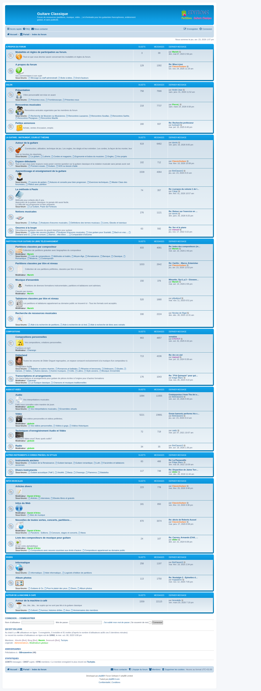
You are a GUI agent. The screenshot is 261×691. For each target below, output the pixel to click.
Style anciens (91, 371)
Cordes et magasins (61, 156)
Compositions (13, 332)
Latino (79, 371)
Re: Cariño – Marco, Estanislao (183, 263)
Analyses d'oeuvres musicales (53, 223)
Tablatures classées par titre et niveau (37, 298)
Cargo (175, 191)
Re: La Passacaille (177, 460)
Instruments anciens (27, 460)
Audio (18, 394)
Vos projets (121, 156)
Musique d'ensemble (27, 280)
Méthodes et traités (61, 256)
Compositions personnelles (31, 337)
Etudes (119, 369)
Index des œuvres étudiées (41, 232)
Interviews (44, 498)
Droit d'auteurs (80, 78)
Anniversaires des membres (84, 610)
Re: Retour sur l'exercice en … (183, 211)
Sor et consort (38, 234)
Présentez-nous (71, 100)
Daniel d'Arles (33, 496)
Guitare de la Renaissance (41, 463)
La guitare (34, 156)
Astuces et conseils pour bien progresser (67, 182)
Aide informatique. (52, 573)
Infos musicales (14, 481)
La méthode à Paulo (26, 189)
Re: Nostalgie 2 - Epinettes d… (183, 577)
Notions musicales (26, 211)
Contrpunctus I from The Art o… (184, 394)
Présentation (22, 90)
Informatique (22, 562)
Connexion (11, 618)
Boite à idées (65, 78)
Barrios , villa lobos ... (57, 234)
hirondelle (176, 600)
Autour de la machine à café (21, 595)
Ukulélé (59, 472)
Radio (18, 445)
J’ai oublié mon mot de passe (116, 622)
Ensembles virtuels (67, 409)
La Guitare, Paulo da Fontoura (42, 207)
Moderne (32, 258)
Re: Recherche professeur (181, 123)
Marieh (175, 52)
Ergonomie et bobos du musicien (88, 156)
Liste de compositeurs (39, 256)
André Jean (177, 90)
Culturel (33, 610)
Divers (9, 557)
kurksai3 (176, 125)
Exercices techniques (97, 182)
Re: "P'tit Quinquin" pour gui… (183, 375)
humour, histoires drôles (50, 610)
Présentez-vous (36, 100)
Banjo (68, 472)
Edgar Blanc (177, 378)
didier (175, 472)
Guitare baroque (63, 463)
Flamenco (91, 472)
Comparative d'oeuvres (80, 234)
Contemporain (46, 258)
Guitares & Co (35, 588)
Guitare (50, 166)
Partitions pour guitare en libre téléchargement (32, 241)
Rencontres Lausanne (77, 116)
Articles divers (23, 486)
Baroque (105, 256)
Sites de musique (36, 515)
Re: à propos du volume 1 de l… (184, 189)
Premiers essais (36, 166)
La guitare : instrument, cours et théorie (27, 138)
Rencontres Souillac (99, 116)
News (82, 533)
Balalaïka (103, 472)
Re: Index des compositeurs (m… (184, 246)
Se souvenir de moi (141, 622)
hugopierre (177, 580)
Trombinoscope (54, 100)
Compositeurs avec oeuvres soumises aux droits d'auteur (54, 550)
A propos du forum (16, 47)
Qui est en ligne (13, 629)
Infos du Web (22, 503)
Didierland (21, 355)
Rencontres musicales (28, 104)
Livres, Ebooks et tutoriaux (114, 223)
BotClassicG (177, 171)
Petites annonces (25, 123)
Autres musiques (57, 371)
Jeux (66, 610)
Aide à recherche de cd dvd (73, 325)
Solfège (33, 223)
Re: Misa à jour (176, 64)
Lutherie (45, 156)
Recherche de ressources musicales (36, 313)
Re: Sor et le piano (177, 227)
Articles (32, 498)
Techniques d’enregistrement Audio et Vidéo (40, 430)
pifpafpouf (176, 298)
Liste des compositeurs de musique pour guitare (43, 537)
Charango (31, 350)
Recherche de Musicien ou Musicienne (46, 116)
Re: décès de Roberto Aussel (182, 520)
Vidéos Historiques (78, 426)
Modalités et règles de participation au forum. (41, 52)
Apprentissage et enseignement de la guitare (40, 171)
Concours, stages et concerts (63, 533)
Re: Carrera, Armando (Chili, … (183, 537)
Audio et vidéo (13, 390)
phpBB (101, 676)
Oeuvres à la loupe (26, 227)
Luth (97, 463)
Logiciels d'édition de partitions (77, 573)
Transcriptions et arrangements (33, 375)
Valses (27, 371)
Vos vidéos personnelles (40, 426)
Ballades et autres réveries (41, 369)
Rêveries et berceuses (90, 369)
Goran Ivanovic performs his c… (184, 413)
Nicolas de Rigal (179, 313)
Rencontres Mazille (48, 118)
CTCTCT (176, 339)
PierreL (175, 104)
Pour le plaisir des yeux (55, 588)
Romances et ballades (66, 369)
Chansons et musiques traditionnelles (68, 383)
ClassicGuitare (179, 66)
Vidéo (18, 413)
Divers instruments (26, 470)
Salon (9, 85)
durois (175, 142)
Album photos (23, 577)
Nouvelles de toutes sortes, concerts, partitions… (43, 520)
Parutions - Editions (38, 533)
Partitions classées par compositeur (35, 246)
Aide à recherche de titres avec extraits (106, 325)
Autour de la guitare (26, 142)
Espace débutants (25, 161)
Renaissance (92, 256)
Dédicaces (107, 369)
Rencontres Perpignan (26, 118)
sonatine (173, 337)
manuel (175, 230)
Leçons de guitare (37, 182)
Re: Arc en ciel (176, 355)
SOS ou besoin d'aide (67, 166)
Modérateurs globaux (39, 643)
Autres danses (40, 371)
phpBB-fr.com (114, 679)
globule (30, 407)
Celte (70, 371)
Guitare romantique (83, 463)
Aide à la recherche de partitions (43, 325)
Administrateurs (21, 643)
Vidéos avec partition (36, 184)
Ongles (109, 156)
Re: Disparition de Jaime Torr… (183, 470)
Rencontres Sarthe (119, 116)
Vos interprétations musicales (42, 409)
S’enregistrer (27, 618)
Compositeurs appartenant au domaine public (103, 550)
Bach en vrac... (120, 232)
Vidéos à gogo (60, 426)
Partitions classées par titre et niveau (36, 263)
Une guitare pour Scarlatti (98, 232)
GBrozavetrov (25, 652)
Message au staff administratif (42, 78)
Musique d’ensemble (109, 371)
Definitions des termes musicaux (84, 223)
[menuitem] (26, 29)
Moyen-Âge (78, 256)
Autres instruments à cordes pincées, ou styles (31, 455)
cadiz (174, 430)
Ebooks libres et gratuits (62, 498)
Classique (116, 256)
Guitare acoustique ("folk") (41, 472)
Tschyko (64, 640)
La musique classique (39, 383)
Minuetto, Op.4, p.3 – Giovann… (184, 280)
